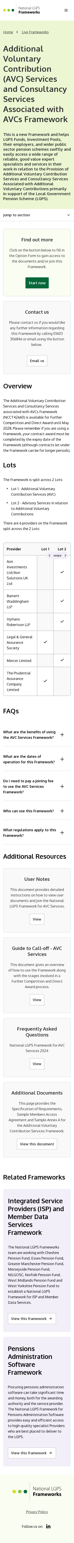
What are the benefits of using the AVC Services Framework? (34, 735)
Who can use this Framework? (34, 811)
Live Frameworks (35, 32)
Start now (37, 283)
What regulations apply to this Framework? (34, 833)
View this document (37, 1144)
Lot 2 (62, 549)
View (37, 919)
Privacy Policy (37, 1512)
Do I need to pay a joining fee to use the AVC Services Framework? (34, 786)
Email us (37, 361)
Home (8, 32)
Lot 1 (45, 549)
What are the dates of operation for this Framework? (34, 759)
